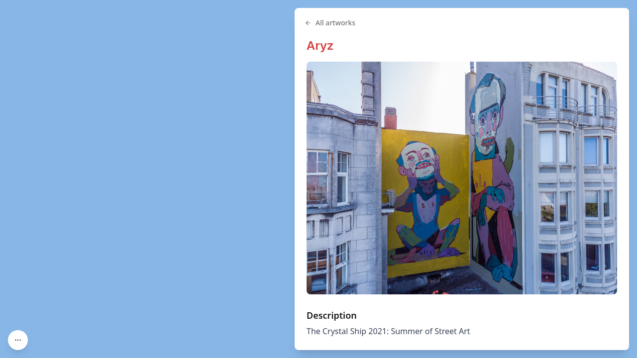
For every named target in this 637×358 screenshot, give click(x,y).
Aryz (320, 45)
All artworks (330, 22)
